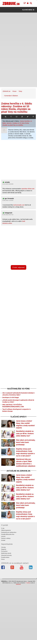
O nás (2, 528)
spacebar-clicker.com (27, 188)
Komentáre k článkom (11, 95)
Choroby (3, 547)
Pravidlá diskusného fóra (7, 534)
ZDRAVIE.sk (6, 91)
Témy (20, 91)
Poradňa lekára (5, 557)
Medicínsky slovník (6, 553)
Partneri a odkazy (5, 538)
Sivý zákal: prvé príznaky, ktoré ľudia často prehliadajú (25, 442)
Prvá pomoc (4, 551)
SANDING (18, 584)
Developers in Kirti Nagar (10, 397)
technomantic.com (19, 205)
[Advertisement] (18, 31)
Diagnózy (3, 549)
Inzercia (3, 536)
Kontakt (3, 540)
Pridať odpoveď (18, 267)
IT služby (28, 582)
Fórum (14, 91)
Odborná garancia (6, 530)
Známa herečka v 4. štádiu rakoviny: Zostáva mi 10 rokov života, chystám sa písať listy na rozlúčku (17, 123)
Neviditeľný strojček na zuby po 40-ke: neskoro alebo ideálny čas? (25, 433)
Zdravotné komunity (6, 555)
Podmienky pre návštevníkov (8, 532)
